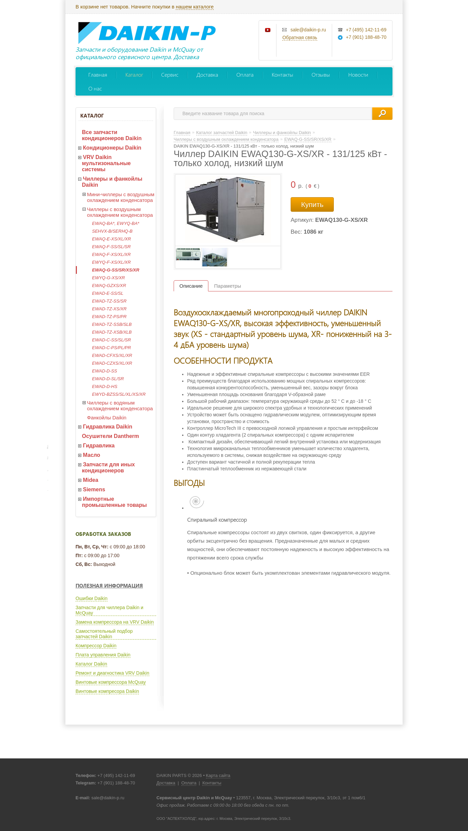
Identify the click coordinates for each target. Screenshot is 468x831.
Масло (91, 455)
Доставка (207, 74)
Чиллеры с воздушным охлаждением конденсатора (120, 212)
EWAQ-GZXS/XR (109, 285)
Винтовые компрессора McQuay (111, 682)
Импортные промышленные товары (114, 502)
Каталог (134, 74)
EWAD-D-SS (104, 370)
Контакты (282, 74)
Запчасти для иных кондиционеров (108, 467)
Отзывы (321, 74)
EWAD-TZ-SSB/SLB (112, 324)
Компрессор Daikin (96, 645)
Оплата (245, 74)
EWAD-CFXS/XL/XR (112, 355)
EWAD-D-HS (104, 386)
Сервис (169, 74)
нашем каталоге (194, 6)
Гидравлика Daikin (107, 427)
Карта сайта (218, 775)
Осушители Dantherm (110, 436)
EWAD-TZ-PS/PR (109, 316)
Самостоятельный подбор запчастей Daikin (104, 633)
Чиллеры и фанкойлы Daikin (112, 182)
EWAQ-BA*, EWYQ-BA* (115, 223)
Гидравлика (99, 445)
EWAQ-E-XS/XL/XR (111, 238)
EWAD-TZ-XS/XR (109, 308)
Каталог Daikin (91, 664)
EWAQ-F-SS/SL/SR (111, 246)
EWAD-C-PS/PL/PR (111, 347)
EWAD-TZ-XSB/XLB (112, 332)
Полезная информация (109, 585)
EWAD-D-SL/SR (108, 378)
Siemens (94, 489)
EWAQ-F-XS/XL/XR (111, 254)
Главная (97, 74)
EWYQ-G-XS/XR (108, 277)
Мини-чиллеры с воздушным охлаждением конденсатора (120, 197)
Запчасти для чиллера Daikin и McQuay (109, 610)
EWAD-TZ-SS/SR (109, 301)
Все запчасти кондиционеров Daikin (112, 135)
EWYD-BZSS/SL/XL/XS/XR (119, 394)
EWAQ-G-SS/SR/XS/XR (115, 269)
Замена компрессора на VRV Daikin (115, 622)
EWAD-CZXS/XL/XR (112, 363)
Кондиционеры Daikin (112, 148)
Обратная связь (299, 37)
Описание (191, 286)
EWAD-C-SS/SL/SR (111, 339)
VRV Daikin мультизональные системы (106, 163)
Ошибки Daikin (92, 598)
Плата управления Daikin (103, 654)
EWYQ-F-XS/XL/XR (111, 262)
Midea (90, 480)
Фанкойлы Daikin (106, 417)
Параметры (227, 286)
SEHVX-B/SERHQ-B (112, 231)
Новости (358, 74)
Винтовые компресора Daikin (107, 691)
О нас (95, 88)
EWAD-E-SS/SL (107, 293)
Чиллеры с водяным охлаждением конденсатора (120, 405)
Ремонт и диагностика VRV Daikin (112, 673)
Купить (312, 204)
